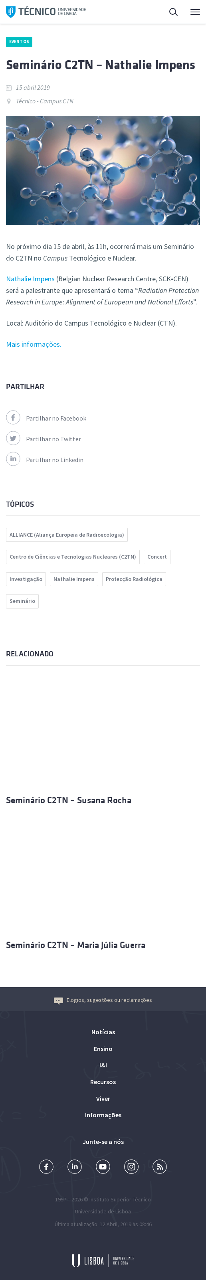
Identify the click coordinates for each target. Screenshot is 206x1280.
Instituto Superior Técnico (120, 1199)
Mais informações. (33, 344)
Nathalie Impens (30, 278)
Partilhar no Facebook (46, 418)
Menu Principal (195, 14)
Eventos (19, 41)
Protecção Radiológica (134, 579)
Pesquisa (174, 13)
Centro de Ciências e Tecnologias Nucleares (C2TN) (73, 556)
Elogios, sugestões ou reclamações (103, 999)
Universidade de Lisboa (103, 1211)
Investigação (26, 579)
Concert (157, 556)
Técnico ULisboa (46, 12)
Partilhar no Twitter (43, 439)
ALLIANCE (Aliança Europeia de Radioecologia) (67, 534)
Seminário (22, 600)
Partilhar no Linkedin (44, 460)
